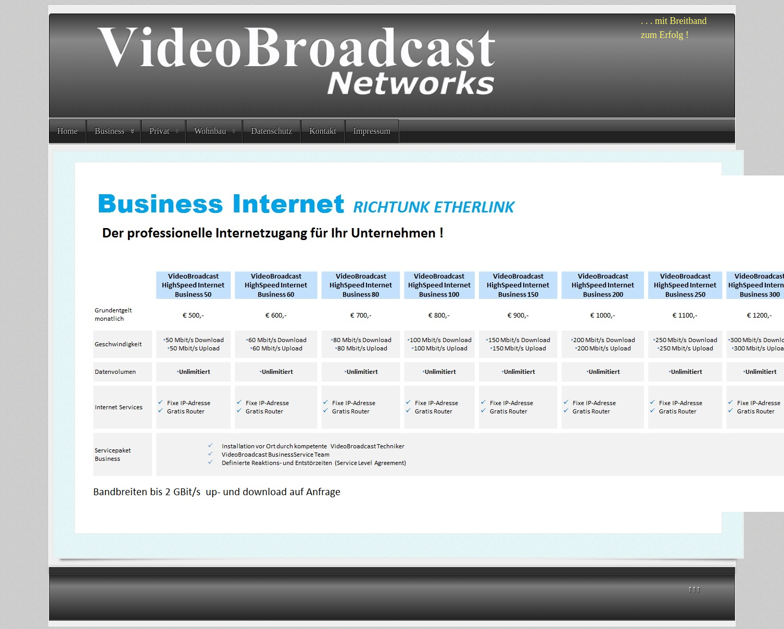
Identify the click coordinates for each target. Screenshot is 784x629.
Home (67, 131)
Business (109, 131)
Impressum (371, 131)
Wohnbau (210, 131)
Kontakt (322, 131)
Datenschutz (271, 131)
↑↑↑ (694, 588)
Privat (159, 131)
